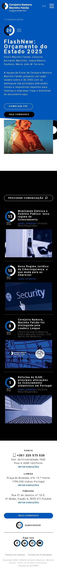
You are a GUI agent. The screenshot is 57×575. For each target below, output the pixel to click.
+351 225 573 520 (31, 455)
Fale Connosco (19, 114)
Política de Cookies (15, 555)
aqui (25, 94)
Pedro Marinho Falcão (17, 57)
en (44, 6)
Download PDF (18, 106)
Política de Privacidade (40, 555)
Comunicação (13, 19)
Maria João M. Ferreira (30, 64)
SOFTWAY (34, 566)
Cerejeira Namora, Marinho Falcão (17, 7)
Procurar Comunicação (28, 198)
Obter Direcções (28, 467)
